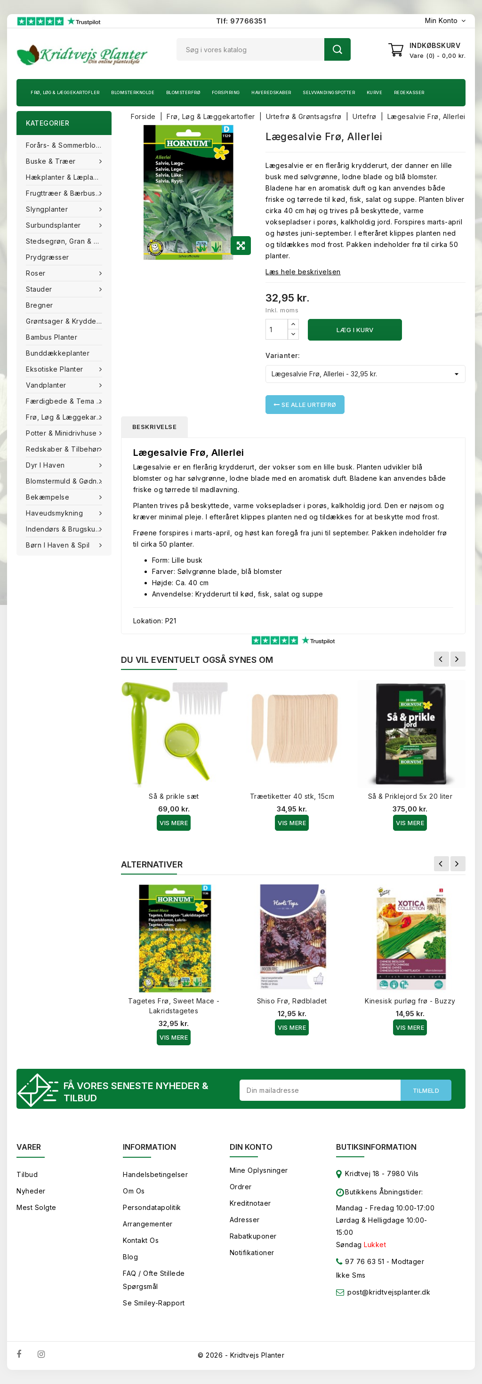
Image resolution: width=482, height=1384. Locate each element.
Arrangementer (148, 1224)
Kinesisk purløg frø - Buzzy (410, 1001)
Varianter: (282, 355)
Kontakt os (141, 1240)
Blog (130, 1257)
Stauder (40, 289)
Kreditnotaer (250, 1203)
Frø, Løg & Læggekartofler (65, 92)
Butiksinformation (376, 1147)
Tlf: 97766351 (241, 21)
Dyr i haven (46, 465)
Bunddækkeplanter (57, 353)
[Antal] (276, 329)
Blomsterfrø (183, 92)
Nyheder (31, 1191)
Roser (37, 273)
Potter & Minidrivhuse (62, 433)
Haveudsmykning (55, 513)
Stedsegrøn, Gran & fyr (65, 241)
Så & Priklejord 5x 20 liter (410, 796)
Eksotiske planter (55, 369)
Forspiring (226, 92)
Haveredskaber (271, 92)
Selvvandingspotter (329, 92)
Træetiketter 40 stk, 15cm (292, 796)
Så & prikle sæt (174, 796)
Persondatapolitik (152, 1207)
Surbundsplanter (54, 225)
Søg (337, 49)
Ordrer (241, 1187)
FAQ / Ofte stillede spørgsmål (154, 1279)
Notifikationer (252, 1253)
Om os (134, 1191)
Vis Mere (174, 823)
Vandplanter (47, 385)
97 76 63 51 (360, 1263)
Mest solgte (36, 1207)
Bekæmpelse (49, 497)
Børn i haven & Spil (59, 545)
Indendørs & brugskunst (66, 529)
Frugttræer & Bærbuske (66, 193)
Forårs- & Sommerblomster (69, 145)
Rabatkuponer (253, 1236)
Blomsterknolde (132, 92)
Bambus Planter (51, 337)
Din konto (251, 1147)
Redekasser (409, 92)
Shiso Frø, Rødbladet (292, 1001)
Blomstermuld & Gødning (67, 481)
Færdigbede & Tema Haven (69, 401)
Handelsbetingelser (155, 1174)
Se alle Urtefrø (305, 404)
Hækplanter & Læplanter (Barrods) (69, 177)
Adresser (245, 1220)
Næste (458, 659)
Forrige (441, 659)
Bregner (39, 305)
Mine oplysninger (259, 1170)
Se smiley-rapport (154, 1303)
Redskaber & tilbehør (64, 449)
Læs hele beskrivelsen (303, 272)
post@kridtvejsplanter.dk (388, 1292)
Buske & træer (52, 161)
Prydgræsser (47, 257)
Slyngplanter (48, 209)
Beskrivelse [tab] (154, 426)
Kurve (375, 92)
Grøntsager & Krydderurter (69, 321)
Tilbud (27, 1174)
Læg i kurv (355, 330)
